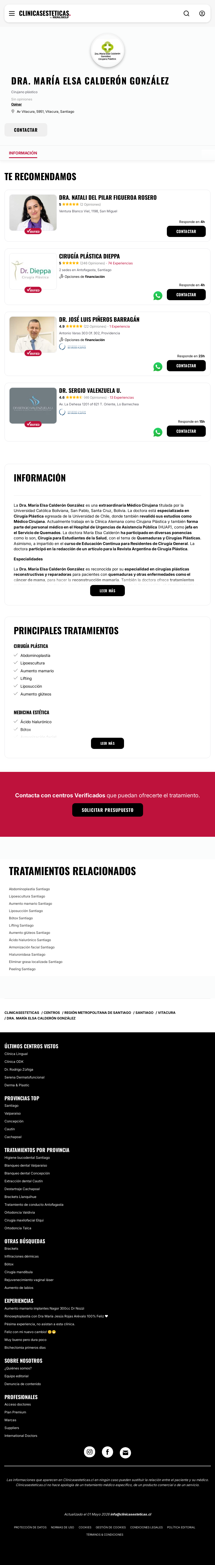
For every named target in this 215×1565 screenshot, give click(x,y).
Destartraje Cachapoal (22, 1189)
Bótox (25, 729)
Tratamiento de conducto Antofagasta (34, 1204)
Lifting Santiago (21, 925)
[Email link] (125, 1452)
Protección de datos (30, 1527)
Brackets (11, 1248)
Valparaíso (12, 1113)
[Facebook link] (107, 1453)
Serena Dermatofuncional (24, 1077)
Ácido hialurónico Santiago (30, 940)
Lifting (26, 678)
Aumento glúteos (35, 694)
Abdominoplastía (35, 655)
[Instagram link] (89, 1453)
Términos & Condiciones (104, 1534)
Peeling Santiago (22, 969)
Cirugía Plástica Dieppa (89, 256)
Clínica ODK (14, 1061)
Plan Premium (15, 1412)
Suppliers (11, 1428)
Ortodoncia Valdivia (19, 1212)
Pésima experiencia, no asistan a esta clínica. (39, 1324)
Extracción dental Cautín (23, 1181)
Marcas (10, 1420)
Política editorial (181, 1527)
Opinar (16, 104)
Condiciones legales (146, 1527)
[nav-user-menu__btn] (202, 13)
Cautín (9, 1129)
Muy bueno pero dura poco (25, 1340)
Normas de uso (62, 1527)
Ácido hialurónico (36, 721)
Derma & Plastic (16, 1085)
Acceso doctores (17, 1404)
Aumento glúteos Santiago (29, 932)
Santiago (11, 1105)
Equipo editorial (16, 1376)
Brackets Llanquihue (20, 1197)
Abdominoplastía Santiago (29, 889)
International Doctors (20, 1436)
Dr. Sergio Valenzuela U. (90, 390)
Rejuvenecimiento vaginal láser (28, 1280)
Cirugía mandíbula (18, 1272)
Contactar (186, 231)
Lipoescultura (32, 663)
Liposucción (31, 686)
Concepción (14, 1121)
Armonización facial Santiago (32, 947)
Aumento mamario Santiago (30, 903)
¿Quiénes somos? (18, 1368)
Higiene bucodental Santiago (27, 1157)
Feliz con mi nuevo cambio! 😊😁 (30, 1332)
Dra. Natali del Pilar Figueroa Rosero (108, 197)
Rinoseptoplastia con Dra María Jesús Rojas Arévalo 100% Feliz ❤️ (56, 1316)
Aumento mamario (37, 670)
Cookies (85, 1527)
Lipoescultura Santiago (27, 896)
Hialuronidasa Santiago (27, 954)
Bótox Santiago (21, 918)
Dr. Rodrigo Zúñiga (18, 1069)
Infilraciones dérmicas (21, 1256)
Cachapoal (13, 1137)
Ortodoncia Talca (17, 1228)
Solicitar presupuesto (108, 810)
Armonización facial (38, 737)
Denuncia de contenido (22, 1384)
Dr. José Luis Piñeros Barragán (99, 319)
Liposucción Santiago (26, 911)
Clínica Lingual (16, 1054)
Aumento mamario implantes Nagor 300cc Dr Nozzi (44, 1308)
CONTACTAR (26, 129)
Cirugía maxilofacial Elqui (24, 1220)
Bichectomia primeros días (25, 1347)
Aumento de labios (18, 1288)
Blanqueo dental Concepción (27, 1173)
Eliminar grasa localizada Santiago (35, 962)
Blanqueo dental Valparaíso (25, 1165)
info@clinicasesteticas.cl (130, 1514)
